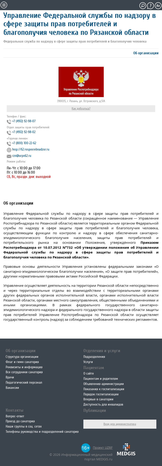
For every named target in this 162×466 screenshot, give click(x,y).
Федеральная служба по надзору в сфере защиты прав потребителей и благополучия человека (75, 41)
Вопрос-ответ (15, 416)
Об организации (146, 53)
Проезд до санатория (20, 421)
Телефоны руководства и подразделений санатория (42, 432)
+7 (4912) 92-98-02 (23, 132)
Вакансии (12, 388)
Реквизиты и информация (24, 367)
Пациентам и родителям (100, 379)
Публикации (94, 410)
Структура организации (22, 357)
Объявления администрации (103, 384)
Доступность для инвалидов (103, 404)
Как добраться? (81, 108)
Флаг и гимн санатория (22, 362)
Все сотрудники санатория (24, 372)
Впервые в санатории (98, 399)
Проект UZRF (103, 447)
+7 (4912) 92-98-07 (23, 121)
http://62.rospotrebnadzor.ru (30, 149)
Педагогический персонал (24, 382)
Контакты (14, 410)
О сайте (88, 373)
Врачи (10, 377)
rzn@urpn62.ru (21, 156)
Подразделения (94, 357)
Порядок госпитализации (101, 394)
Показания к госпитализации (103, 389)
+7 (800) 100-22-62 (24, 143)
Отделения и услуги (101, 350)
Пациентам (93, 367)
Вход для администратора (119, 424)
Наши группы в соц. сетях (24, 426)
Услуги (88, 362)
